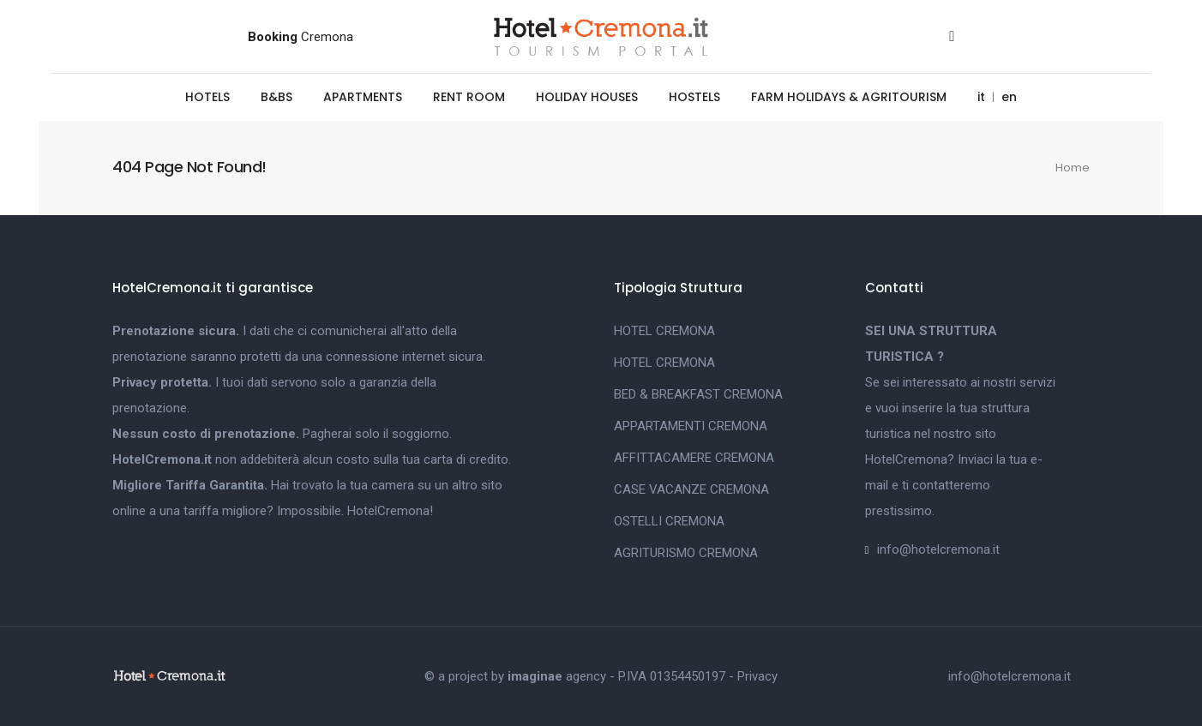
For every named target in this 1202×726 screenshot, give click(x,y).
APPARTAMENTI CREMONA (690, 426)
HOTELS (207, 96)
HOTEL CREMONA (664, 331)
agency (557, 676)
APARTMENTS (362, 96)
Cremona (300, 37)
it (981, 96)
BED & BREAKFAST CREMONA (698, 394)
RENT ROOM (469, 96)
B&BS (276, 96)
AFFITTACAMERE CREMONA (694, 457)
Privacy (757, 676)
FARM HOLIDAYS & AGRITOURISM (849, 96)
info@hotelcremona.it (938, 549)
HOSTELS (694, 96)
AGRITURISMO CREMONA (686, 553)
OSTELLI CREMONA (669, 521)
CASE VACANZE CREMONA (691, 489)
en (1009, 96)
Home (1072, 167)
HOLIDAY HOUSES (587, 96)
